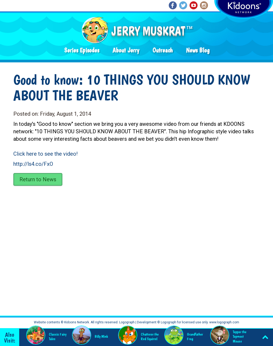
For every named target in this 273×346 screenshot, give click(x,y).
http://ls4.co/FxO (33, 164)
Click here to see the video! (45, 154)
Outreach (162, 50)
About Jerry (126, 50)
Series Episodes (81, 50)
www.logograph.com (223, 322)
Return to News (37, 179)
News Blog (198, 50)
